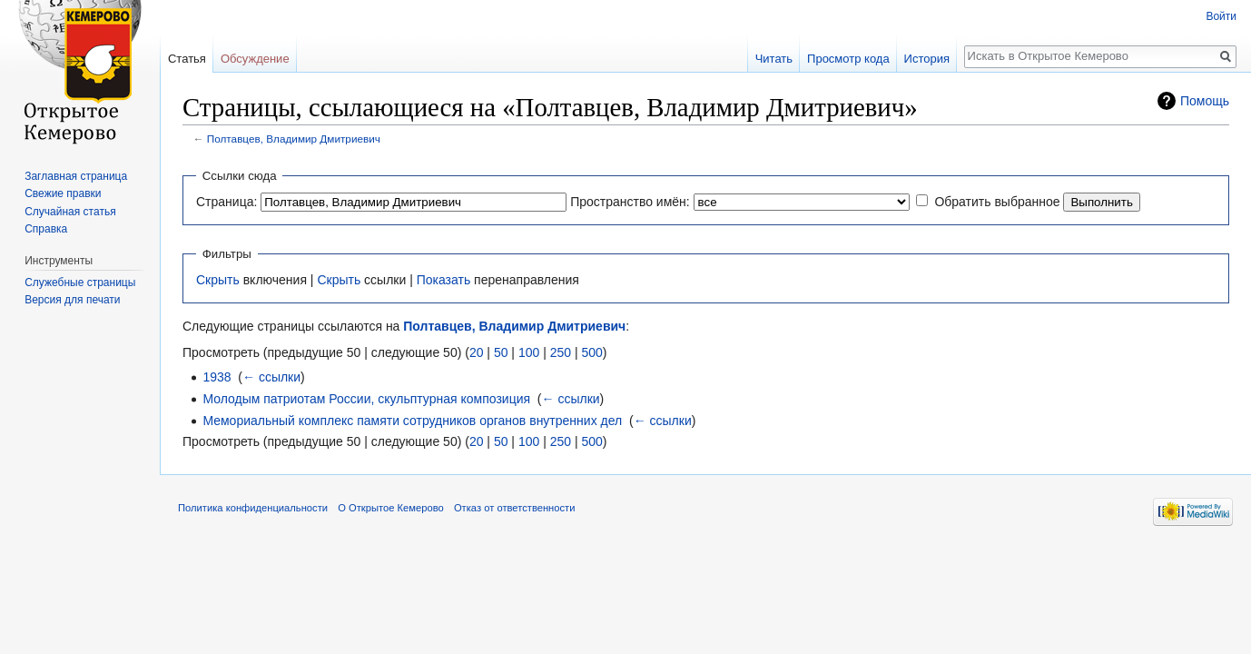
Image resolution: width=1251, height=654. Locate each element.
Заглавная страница (76, 176)
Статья (187, 58)
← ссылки (271, 377)
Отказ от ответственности (515, 507)
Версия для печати (72, 299)
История (927, 58)
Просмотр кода (848, 58)
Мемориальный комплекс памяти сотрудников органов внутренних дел (412, 420)
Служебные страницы (80, 282)
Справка (46, 229)
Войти (1221, 16)
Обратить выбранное (996, 201)
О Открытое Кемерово (390, 507)
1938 (216, 377)
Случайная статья (70, 211)
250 (560, 352)
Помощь (1204, 101)
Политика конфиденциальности (253, 507)
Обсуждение (255, 58)
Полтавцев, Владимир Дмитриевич (293, 138)
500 (591, 352)
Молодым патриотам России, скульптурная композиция (366, 398)
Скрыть (218, 279)
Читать (774, 58)
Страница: (226, 201)
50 (501, 352)
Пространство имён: (630, 201)
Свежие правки (63, 193)
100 (528, 352)
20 (476, 352)
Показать (444, 279)
